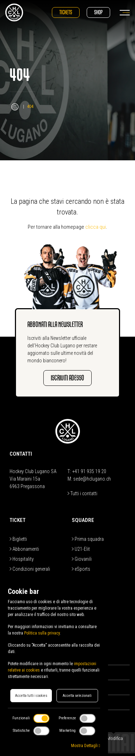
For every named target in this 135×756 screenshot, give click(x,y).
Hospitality (22, 559)
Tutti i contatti (82, 493)
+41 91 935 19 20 (89, 471)
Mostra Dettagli (85, 745)
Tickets (65, 12)
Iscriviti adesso (67, 378)
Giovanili (82, 559)
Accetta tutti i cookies (31, 696)
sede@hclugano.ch (92, 479)
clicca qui (95, 227)
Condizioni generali (30, 569)
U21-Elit (81, 549)
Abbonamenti (24, 549)
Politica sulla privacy (42, 633)
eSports (81, 569)
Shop (98, 12)
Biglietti (18, 539)
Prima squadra (88, 539)
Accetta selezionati (77, 696)
